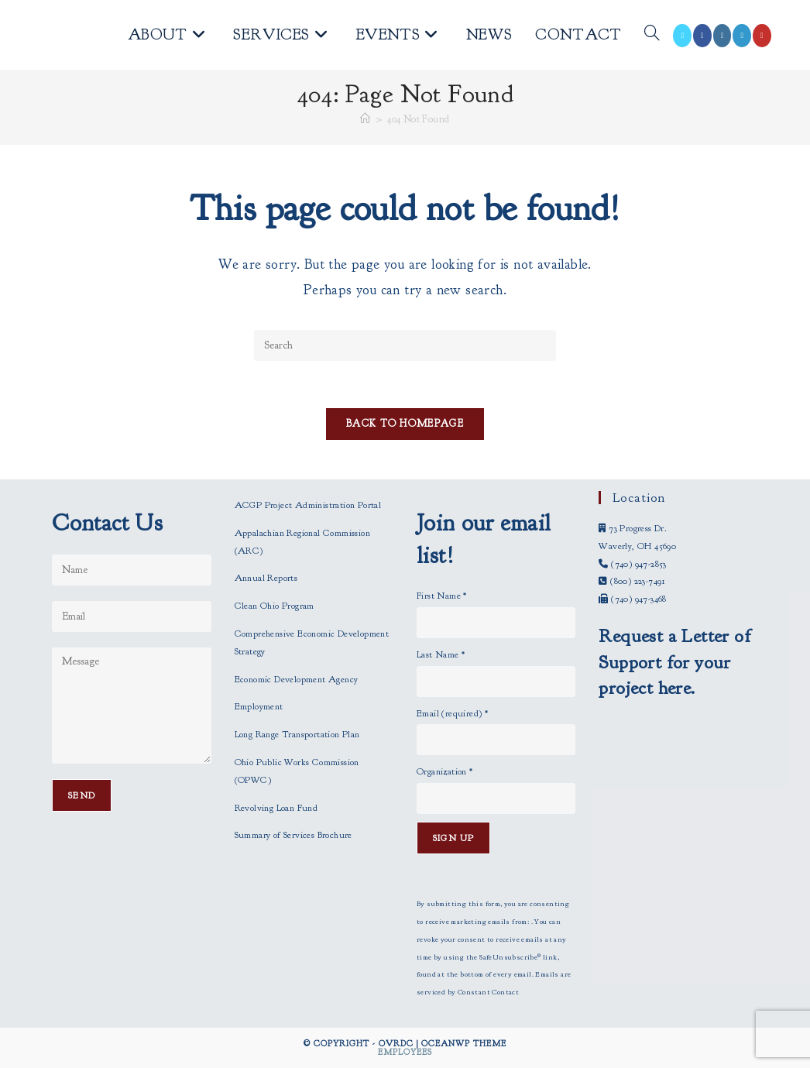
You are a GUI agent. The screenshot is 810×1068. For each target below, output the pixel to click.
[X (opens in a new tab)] (682, 35)
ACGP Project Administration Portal (308, 505)
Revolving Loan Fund (276, 808)
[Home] (365, 119)
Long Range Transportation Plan (297, 734)
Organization (445, 771)
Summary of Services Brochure (293, 835)
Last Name (441, 654)
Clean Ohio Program (274, 605)
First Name (442, 595)
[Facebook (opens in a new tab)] (702, 35)
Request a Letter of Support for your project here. (674, 661)
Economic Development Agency (297, 679)
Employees (405, 1051)
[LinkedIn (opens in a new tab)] (742, 35)
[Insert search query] (405, 345)
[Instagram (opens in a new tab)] (722, 35)
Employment (259, 706)
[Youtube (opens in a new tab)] (762, 35)
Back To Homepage (405, 423)
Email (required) (452, 713)
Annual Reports (266, 578)
